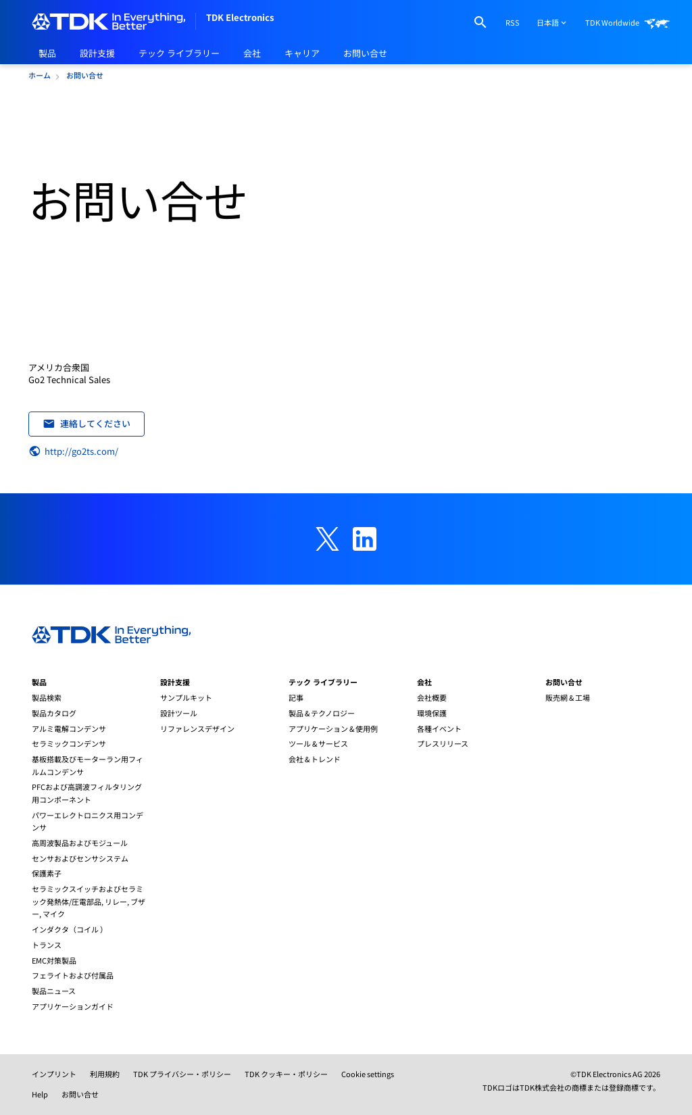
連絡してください (87, 423)
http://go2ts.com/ (73, 451)
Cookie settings (367, 1073)
